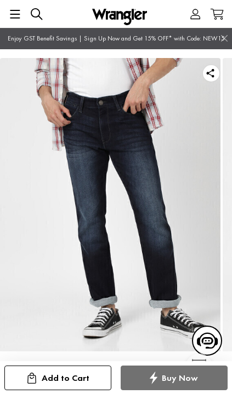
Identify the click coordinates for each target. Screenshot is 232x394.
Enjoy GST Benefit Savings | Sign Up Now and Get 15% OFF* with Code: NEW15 (116, 38)
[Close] (224, 38)
